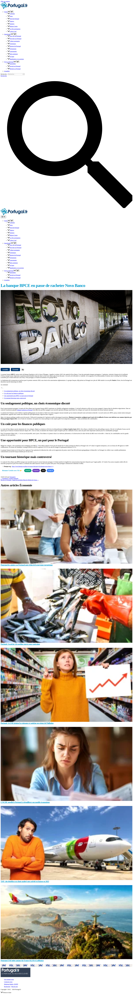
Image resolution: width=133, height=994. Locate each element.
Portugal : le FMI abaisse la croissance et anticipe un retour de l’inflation (27, 723)
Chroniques (11, 43)
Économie (15, 369)
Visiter (7, 12)
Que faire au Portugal (14, 38)
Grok (43, 470)
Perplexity (36, 470)
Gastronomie (12, 51)
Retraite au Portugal (14, 69)
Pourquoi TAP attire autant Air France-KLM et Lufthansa (22, 960)
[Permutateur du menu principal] (3, 216)
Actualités (7, 71)
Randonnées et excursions (15, 59)
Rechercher (7, 986)
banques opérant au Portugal (25, 410)
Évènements (11, 49)
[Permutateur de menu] (11, 12)
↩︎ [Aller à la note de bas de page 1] (52, 466)
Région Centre (12, 26)
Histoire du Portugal (14, 46)
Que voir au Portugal (14, 36)
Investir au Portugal (13, 66)
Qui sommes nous (9, 979)
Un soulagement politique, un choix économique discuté (19, 391)
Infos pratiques (12, 54)
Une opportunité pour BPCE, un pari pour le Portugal (18, 395)
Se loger (10, 56)
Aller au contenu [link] (5, 1)
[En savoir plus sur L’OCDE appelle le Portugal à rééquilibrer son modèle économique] (66, 802)
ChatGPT (27, 470)
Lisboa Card (11, 31)
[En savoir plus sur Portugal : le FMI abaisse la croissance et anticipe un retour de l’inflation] (66, 723)
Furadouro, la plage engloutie (9, 478)
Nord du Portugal (13, 18)
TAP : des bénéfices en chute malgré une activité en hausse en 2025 (25, 881)
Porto (10, 16)
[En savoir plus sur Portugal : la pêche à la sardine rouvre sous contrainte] (66, 644)
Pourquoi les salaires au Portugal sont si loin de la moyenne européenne (27, 565)
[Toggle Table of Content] (2, 388)
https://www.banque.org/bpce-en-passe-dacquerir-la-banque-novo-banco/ (32, 466)
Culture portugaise (13, 41)
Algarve (10, 21)
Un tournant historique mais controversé (15, 398)
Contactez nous (8, 982)
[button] (9, 12)
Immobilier (11, 63)
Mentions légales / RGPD (11, 984)
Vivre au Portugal (10, 62)
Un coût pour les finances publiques (14, 393)
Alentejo (10, 24)
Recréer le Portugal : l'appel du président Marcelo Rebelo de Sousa (20, 480)
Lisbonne (11, 13)
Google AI (50, 470)
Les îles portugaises (13, 29)
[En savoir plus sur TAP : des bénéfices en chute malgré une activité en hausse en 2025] (66, 881)
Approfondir (8, 34)
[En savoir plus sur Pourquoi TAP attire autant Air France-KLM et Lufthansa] (66, 960)
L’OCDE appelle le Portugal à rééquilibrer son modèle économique (25, 802)
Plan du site (14, 986)
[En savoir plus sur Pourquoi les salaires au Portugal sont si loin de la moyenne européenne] (66, 565)
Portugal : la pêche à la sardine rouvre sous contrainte (20, 644)
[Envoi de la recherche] (24, 74)
